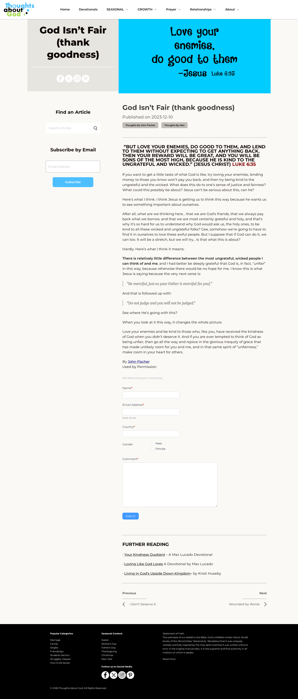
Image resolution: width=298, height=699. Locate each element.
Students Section (60, 655)
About (232, 9)
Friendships (56, 651)
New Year (106, 659)
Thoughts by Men (174, 125)
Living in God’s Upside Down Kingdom (157, 573)
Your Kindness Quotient (144, 555)
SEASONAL (117, 9)
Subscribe (73, 182)
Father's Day (108, 647)
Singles (54, 647)
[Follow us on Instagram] (77, 78)
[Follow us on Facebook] (60, 78)
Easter (105, 640)
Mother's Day (109, 643)
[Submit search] (95, 128)
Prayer (173, 9)
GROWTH (147, 9)
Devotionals (88, 9)
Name (127, 388)
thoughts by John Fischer (140, 125)
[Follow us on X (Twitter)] (69, 78)
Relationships (203, 9)
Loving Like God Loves (143, 564)
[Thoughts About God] (19, 9)
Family (54, 643)
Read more (169, 659)
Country (128, 427)
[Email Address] (73, 166)
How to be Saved (60, 662)
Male (156, 443)
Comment (130, 459)
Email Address (133, 405)
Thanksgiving (109, 651)
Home (65, 9)
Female (158, 448)
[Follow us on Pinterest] (85, 78)
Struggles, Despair (60, 659)
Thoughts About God (71, 688)
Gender (127, 444)
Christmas (107, 655)
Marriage (55, 640)
